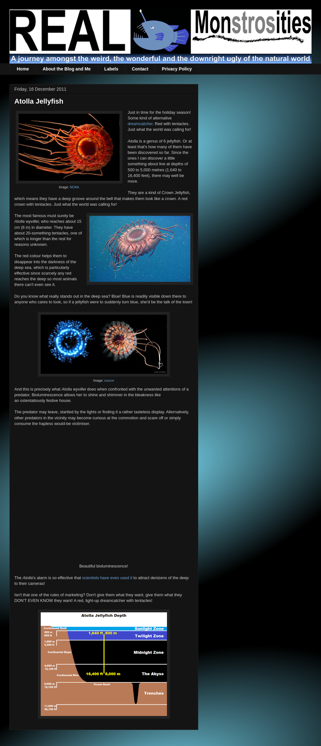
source (109, 380)
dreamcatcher (140, 123)
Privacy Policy (177, 68)
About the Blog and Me (67, 68)
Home (23, 68)
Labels (111, 68)
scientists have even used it (107, 577)
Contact (140, 68)
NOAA (74, 187)
